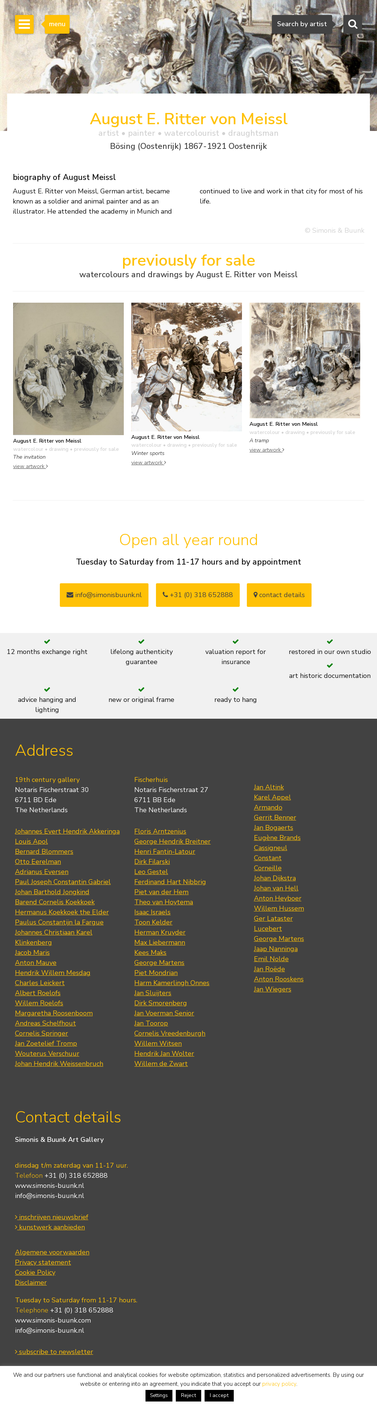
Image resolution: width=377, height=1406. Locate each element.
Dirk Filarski (152, 861)
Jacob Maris (32, 952)
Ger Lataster (273, 918)
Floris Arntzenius (160, 831)
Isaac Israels (152, 912)
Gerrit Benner (275, 817)
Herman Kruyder (160, 932)
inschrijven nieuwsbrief (51, 1217)
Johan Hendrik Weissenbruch (59, 1063)
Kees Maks (150, 952)
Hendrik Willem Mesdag (53, 972)
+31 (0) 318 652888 (198, 594)
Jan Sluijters (152, 992)
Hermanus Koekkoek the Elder (62, 912)
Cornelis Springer (41, 1033)
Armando (268, 807)
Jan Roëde (269, 969)
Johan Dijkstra (275, 878)
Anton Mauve (35, 962)
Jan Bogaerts (273, 827)
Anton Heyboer (277, 898)
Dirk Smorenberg (160, 1003)
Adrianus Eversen (41, 871)
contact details (279, 594)
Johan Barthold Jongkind (52, 891)
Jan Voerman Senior (164, 1013)
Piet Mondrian (156, 972)
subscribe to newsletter (54, 1351)
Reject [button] (188, 1395)
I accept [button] (219, 1395)
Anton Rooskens (279, 979)
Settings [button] (159, 1395)
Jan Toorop (151, 1023)
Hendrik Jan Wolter (164, 1053)
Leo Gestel (151, 871)
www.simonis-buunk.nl (49, 1185)
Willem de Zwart (161, 1063)
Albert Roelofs (38, 992)
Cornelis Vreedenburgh (169, 1033)
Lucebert (268, 928)
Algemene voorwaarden (52, 1252)
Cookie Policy (35, 1272)
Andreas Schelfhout (45, 1023)
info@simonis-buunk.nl (49, 1195)
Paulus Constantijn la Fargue (59, 922)
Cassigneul (270, 847)
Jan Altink (269, 787)
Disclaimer (31, 1282)
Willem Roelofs (39, 1003)
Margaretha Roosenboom (54, 1013)
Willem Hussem (279, 908)
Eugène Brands (277, 837)
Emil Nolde (271, 958)
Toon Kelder (153, 922)
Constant (268, 857)
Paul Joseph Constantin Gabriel (63, 881)
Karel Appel (272, 797)
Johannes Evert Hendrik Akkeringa (67, 831)
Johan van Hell (276, 888)
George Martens (159, 962)
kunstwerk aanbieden (50, 1227)
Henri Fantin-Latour (164, 851)
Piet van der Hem (161, 891)
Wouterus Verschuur (47, 1053)
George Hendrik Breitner (172, 841)
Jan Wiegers (272, 989)
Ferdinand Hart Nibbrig (170, 881)
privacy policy (279, 1384)
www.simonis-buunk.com (53, 1320)
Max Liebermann (159, 942)
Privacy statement (43, 1262)
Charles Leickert (40, 982)
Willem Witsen (158, 1043)
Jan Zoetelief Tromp (46, 1043)
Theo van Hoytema (163, 902)
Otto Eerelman (38, 861)
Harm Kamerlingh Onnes (171, 982)
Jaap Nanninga (276, 948)
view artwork (30, 466)
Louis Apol (31, 841)
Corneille (268, 868)
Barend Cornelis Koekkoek (55, 902)
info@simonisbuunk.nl (104, 594)
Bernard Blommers (44, 851)
